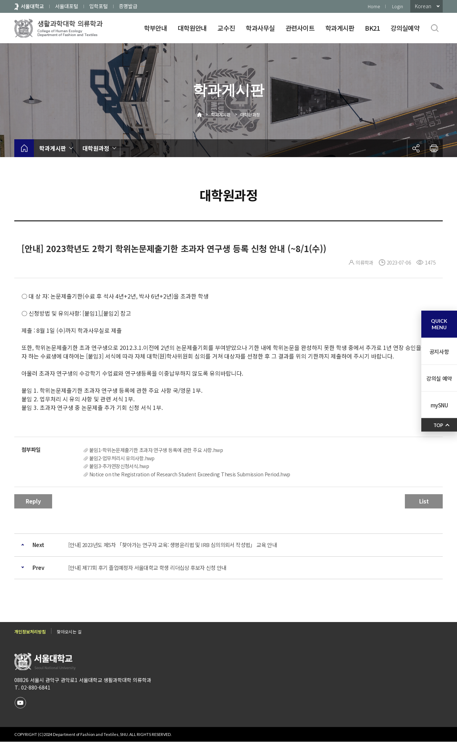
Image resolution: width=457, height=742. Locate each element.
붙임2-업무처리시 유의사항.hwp (122, 458)
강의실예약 (405, 27)
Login (397, 6)
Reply (33, 501)
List (424, 501)
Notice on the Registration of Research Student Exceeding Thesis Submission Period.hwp (189, 474)
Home (374, 6)
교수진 (226, 27)
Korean (423, 6)
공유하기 (416, 148)
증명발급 (128, 6)
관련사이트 (300, 27)
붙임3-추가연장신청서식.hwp (119, 466)
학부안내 (155, 27)
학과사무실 (260, 27)
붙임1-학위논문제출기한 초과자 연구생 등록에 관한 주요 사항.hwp (156, 449)
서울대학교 (32, 6)
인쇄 (434, 148)
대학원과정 (250, 114)
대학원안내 (192, 27)
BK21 (372, 27)
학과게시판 (339, 27)
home (24, 148)
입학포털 (98, 6)
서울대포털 (66, 6)
